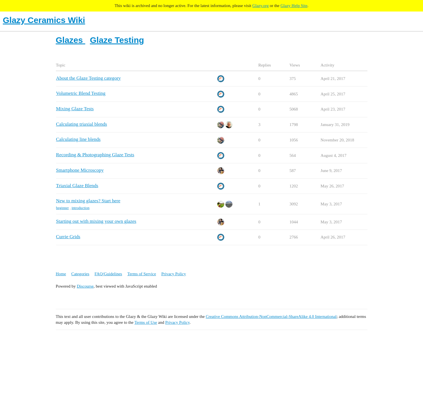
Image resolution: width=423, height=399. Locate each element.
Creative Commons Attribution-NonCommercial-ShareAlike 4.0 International (271, 316)
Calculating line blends (78, 139)
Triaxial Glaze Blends (77, 185)
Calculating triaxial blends (81, 124)
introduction (81, 208)
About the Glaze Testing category (88, 78)
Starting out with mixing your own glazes (96, 221)
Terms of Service (141, 274)
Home (61, 274)
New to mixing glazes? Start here (88, 200)
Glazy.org (260, 5)
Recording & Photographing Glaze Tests (95, 154)
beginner (62, 208)
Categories (80, 274)
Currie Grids (68, 236)
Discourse (85, 286)
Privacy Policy (173, 274)
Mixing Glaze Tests (75, 108)
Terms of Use (145, 322)
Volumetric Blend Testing (81, 93)
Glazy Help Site (293, 5)
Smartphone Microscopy (80, 170)
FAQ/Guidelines (108, 274)
